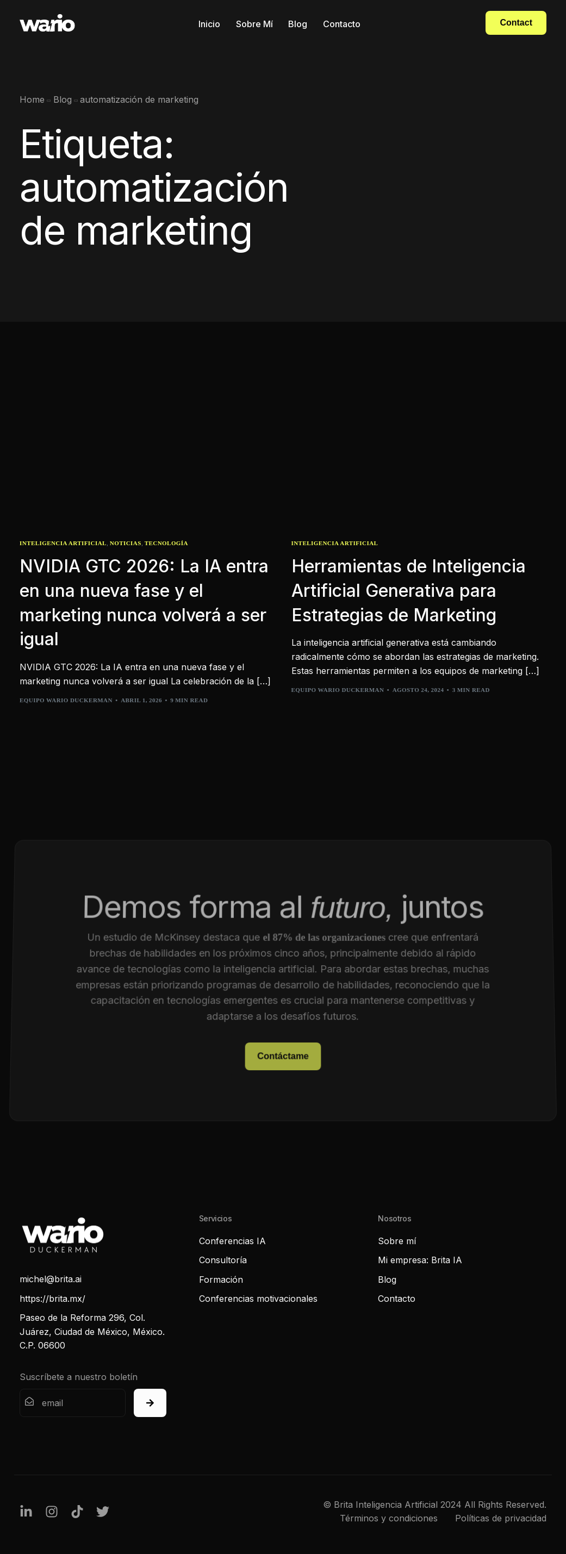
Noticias (125, 543)
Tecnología (166, 543)
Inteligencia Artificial (63, 543)
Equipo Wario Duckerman (66, 700)
